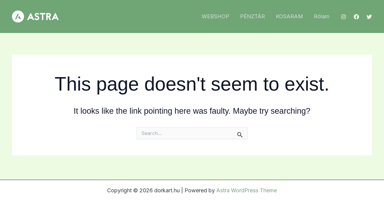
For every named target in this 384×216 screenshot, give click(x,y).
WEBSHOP (215, 16)
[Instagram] (343, 17)
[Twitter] (369, 17)
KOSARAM (289, 16)
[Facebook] (356, 17)
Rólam (321, 16)
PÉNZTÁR (252, 16)
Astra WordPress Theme (246, 190)
